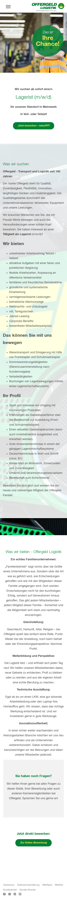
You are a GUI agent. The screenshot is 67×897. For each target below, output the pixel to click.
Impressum (8, 885)
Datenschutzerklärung (28, 885)
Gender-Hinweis (27, 890)
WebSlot (59, 885)
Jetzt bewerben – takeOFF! (33, 125)
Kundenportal (10, 890)
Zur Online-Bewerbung (33, 842)
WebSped (47, 885)
